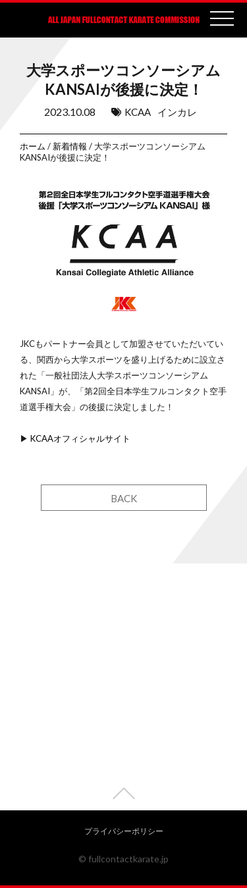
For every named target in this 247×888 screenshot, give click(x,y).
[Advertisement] (123, 686)
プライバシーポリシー (123, 831)
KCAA (137, 112)
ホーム (32, 146)
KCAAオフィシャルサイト (80, 438)
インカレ (177, 112)
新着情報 (70, 146)
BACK (124, 498)
